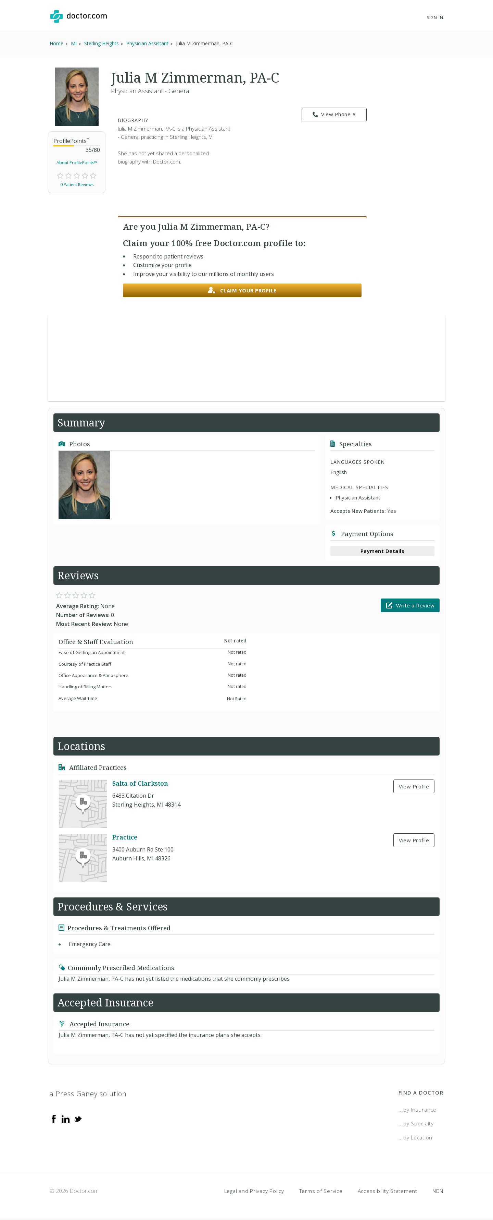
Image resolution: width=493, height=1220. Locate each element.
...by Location (416, 1137)
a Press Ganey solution (88, 1093)
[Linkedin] (66, 1118)
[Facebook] (54, 1118)
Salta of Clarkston (140, 783)
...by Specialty (416, 1123)
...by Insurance (418, 1109)
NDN (437, 1190)
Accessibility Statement (387, 1190)
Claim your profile (242, 291)
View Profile (414, 786)
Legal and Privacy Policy (254, 1190)
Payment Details (383, 550)
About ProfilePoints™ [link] (76, 163)
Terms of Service (321, 1190)
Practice (124, 837)
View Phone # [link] (334, 114)
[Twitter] (78, 1118)
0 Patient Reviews (76, 185)
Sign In (435, 18)
